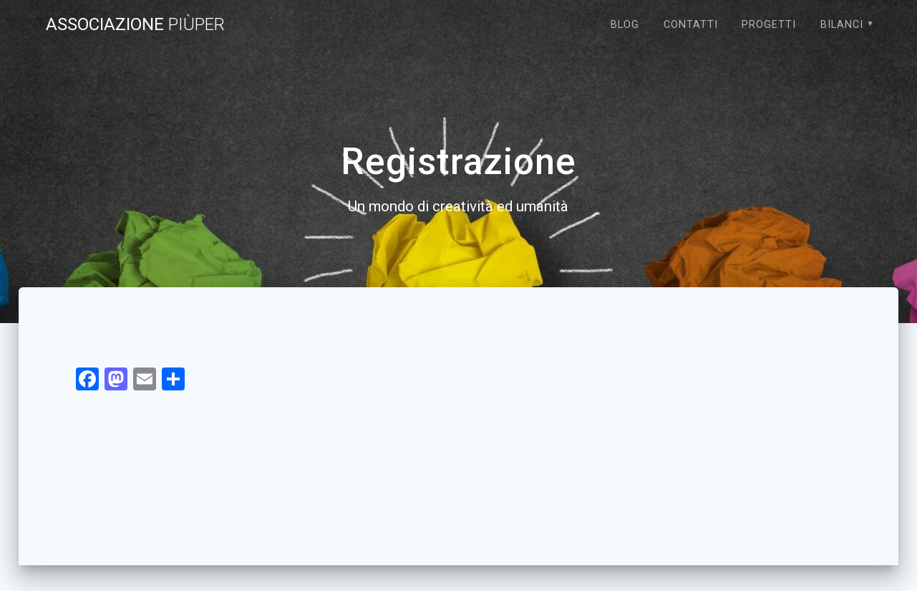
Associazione (135, 24)
